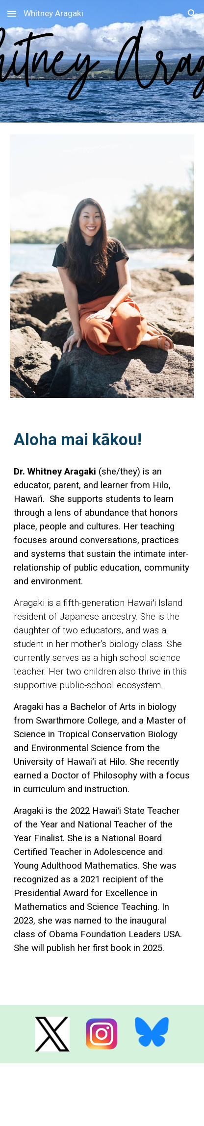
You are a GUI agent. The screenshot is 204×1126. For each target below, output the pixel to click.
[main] (102, 440)
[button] (12, 13)
